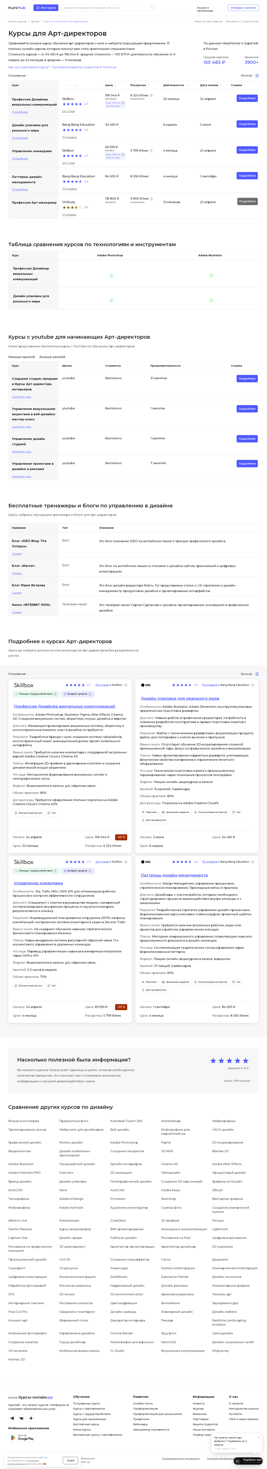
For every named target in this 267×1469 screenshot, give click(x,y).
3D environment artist (126, 1294)
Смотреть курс (21, 396)
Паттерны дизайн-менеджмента (174, 875)
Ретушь (218, 1220)
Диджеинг (220, 1259)
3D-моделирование (227, 1142)
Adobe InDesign (71, 1199)
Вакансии (199, 1414)
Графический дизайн (24, 1142)
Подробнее (20, 112)
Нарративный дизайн (127, 1285)
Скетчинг (66, 1172)
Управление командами (38, 883)
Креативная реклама (177, 1294)
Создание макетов (23, 1342)
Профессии (141, 1419)
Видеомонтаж (19, 1151)
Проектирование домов (27, 1129)
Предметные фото (73, 1121)
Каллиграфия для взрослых (132, 1342)
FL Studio (117, 1351)
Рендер (167, 1320)
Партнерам (200, 1419)
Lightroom (220, 1229)
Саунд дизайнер (72, 1342)
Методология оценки (244, 1408)
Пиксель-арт (222, 1294)
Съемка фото (171, 1207)
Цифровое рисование (229, 1238)
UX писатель (18, 1351)
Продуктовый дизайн (229, 1172)
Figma (166, 1142)
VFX (11, 1294)
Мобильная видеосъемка (79, 1351)
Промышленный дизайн (27, 1259)
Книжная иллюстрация (77, 1277)
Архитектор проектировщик (132, 1246)
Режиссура (119, 1268)
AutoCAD (117, 1190)
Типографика (18, 1199)
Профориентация (145, 1408)
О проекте (236, 1403)
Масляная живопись (75, 1285)
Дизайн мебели (224, 1312)
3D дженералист (72, 1246)
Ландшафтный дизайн (77, 1164)
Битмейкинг (170, 1303)
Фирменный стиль (73, 1320)
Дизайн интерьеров (126, 1164)
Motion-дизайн (71, 1142)
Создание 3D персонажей (181, 1181)
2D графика (170, 1220)
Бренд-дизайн (19, 1181)
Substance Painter (175, 1277)
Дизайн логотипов (226, 1277)
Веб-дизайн (119, 1129)
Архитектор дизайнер (178, 1246)
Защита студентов (205, 1424)
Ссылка (17, 553)
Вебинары (140, 1424)
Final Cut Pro (17, 1312)
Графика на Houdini (227, 1181)
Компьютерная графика (231, 1285)
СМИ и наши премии (243, 1419)
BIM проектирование (126, 1229)
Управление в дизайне (77, 1333)
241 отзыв (68, 111)
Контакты (235, 1414)
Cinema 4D (169, 1164)
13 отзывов (69, 214)
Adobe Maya (170, 1190)
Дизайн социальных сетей (233, 1342)
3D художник (222, 1246)
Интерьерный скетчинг (26, 1303)
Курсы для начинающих (89, 1419)
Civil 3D (64, 1259)
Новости (199, 1403)
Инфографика (19, 1207)
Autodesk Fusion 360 (126, 1121)
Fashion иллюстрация (178, 1268)
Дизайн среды (70, 1238)
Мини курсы (81, 1429)
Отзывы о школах (243, 7)
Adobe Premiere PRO (24, 1172)
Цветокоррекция (123, 1303)
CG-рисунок (68, 1268)
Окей (70, 1451)
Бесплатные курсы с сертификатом (97, 1434)
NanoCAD (168, 1342)
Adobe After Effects (227, 1164)
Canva (166, 1259)
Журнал (198, 1408)
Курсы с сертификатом (89, 1408)
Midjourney (220, 1351)
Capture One (17, 1238)
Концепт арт (18, 1320)
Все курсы (48, 7)
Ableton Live (17, 1220)
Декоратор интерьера (127, 1320)
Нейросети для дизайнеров (81, 1129)
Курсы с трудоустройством (91, 1414)
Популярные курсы (86, 1403)
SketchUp (168, 1199)
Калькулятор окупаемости (151, 1429)
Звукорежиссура (225, 1303)
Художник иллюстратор (129, 1207)
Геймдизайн (170, 1172)
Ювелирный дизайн (177, 1312)
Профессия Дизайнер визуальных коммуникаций (31, 274)
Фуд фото (168, 1333)
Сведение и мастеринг (77, 1312)
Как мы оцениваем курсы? (29, 67)
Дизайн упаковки (73, 1181)
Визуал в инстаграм (23, 1121)
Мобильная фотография (27, 1333)
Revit (63, 1190)
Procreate (117, 1199)
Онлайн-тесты (143, 1403)
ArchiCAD (15, 1190)
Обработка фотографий (27, 1285)
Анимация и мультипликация (184, 1229)
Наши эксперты (204, 1429)
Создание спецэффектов (129, 1259)
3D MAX (167, 1151)
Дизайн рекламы (174, 1285)
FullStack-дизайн (123, 1238)
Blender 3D (220, 1151)
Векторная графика (227, 1199)
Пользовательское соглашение (181, 1458)
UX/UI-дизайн (223, 1129)
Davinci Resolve (20, 1229)
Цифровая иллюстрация (27, 1277)
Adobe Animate (71, 1207)
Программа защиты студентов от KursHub (84, 67)
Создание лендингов (127, 1151)
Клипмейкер (171, 1121)
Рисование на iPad (176, 1238)
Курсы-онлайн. (35, 1397)
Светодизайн (222, 1333)
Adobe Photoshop (124, 1142)
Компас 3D (16, 1359)
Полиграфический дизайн (131, 1181)
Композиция (69, 1220)
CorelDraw (118, 1220)
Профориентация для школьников (157, 1414)
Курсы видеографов (75, 1229)
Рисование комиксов (75, 1303)
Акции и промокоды (205, 7)
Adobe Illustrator (21, 1164)
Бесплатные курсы (86, 1424)
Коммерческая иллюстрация (234, 1268)
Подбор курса (202, 1434)
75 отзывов (69, 137)
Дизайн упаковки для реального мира (31, 298)
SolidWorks (118, 1277)
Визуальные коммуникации (183, 1351)
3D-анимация (121, 1172)
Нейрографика (224, 1121)
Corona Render (121, 1333)
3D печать (67, 1294)
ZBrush (217, 1190)
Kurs (16, 8)
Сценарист (16, 1268)
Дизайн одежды (123, 1312)
